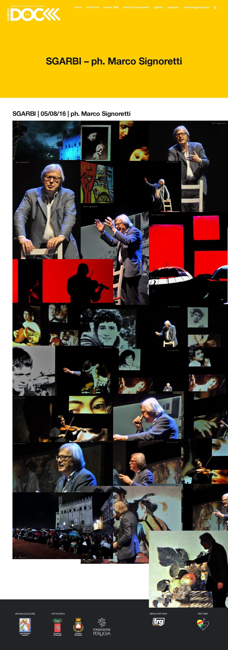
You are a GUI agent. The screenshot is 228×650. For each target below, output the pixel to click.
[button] (215, 7)
